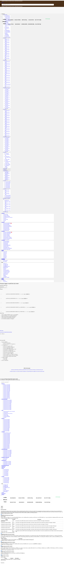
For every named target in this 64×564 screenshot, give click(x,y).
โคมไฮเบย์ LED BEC (6, 224)
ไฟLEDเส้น (3, 258)
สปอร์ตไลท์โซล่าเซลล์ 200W (7, 451)
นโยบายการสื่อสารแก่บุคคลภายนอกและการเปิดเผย (10, 355)
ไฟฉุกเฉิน (4, 488)
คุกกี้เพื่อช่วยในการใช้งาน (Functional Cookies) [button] (7, 532)
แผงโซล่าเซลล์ (5, 260)
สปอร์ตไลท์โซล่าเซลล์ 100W (7, 453)
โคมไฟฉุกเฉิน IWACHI (6, 271)
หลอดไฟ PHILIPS (7, 32)
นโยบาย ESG (5, 358)
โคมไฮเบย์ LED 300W (6, 419)
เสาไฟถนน (4, 152)
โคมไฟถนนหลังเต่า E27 (6, 237)
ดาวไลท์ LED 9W (5, 471)
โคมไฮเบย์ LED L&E (6, 228)
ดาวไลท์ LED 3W (5, 475)
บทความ (3, 278)
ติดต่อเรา (3, 279)
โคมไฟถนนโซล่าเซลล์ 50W (7, 406)
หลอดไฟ (12, 369)
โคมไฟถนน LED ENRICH (7, 232)
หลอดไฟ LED (5, 14)
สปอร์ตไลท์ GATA (5, 246)
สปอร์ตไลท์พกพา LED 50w (7, 461)
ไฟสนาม (3, 250)
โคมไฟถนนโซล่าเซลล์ (6, 238)
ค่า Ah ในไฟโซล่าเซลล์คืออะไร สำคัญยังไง (8, 318)
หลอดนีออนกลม (7, 30)
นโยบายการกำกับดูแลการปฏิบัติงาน (8, 353)
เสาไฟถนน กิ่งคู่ (7, 163)
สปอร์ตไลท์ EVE (5, 243)
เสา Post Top (7, 153)
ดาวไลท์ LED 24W (7, 181)
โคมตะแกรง (5, 263)
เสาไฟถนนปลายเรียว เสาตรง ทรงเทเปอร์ (7, 157)
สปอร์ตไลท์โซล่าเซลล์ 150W (7, 452)
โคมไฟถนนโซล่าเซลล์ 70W (7, 404)
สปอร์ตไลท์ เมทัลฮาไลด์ (6, 249)
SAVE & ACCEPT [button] (3, 560)
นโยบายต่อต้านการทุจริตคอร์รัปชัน (8, 350)
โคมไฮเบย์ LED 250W (6, 420)
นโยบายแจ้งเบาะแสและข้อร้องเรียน (8, 352)
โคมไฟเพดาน (24, 371)
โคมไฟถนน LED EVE (6, 234)
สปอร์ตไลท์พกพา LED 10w (7, 464)
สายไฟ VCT (5, 252)
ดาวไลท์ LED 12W (6, 470)
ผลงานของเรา (4, 493)
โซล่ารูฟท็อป (3, 259)
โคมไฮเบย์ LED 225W (6, 421)
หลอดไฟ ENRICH (7, 31)
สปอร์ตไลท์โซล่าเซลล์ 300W (7, 450)
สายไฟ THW (5, 251)
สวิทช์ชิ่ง (4, 275)
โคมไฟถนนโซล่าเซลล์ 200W (7, 401)
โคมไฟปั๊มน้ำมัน (5, 265)
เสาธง (4, 221)
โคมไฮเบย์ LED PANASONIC (7, 226)
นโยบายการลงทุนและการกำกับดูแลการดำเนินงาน (10, 354)
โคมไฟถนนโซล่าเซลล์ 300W (7, 400)
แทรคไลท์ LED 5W (7, 197)
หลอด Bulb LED (7, 15)
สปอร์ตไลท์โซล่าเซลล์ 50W (7, 454)
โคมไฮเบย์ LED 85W (6, 428)
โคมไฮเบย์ (3, 222)
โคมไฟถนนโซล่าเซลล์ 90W (7, 403)
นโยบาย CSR (5, 359)
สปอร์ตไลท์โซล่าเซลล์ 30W (7, 455)
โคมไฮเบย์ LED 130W (6, 425)
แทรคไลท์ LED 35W (6, 477)
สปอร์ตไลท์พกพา (5, 247)
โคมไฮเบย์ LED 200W (6, 422)
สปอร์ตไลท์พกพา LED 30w (7, 462)
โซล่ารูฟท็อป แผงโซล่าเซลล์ (5, 457)
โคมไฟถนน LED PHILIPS (7, 233)
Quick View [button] (1, 330)
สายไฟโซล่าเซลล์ (5, 273)
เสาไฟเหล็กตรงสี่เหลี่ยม (6, 216)
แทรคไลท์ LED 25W (6, 478)
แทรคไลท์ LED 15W (6, 479)
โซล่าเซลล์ (37, 371)
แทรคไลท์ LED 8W (7, 195)
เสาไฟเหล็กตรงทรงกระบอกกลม (7, 217)
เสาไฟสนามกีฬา (7, 159)
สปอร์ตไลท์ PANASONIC (6, 245)
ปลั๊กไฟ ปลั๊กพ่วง (5, 274)
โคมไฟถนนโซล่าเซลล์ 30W (7, 408)
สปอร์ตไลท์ (4, 109)
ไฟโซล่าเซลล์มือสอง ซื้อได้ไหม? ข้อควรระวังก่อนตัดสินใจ (10, 314)
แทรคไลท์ (20, 371)
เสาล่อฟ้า (6, 167)
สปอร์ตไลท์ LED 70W (6, 444)
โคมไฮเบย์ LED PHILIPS (6, 225)
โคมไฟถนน (5, 60)
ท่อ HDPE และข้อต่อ (6, 277)
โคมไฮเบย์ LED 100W (6, 427)
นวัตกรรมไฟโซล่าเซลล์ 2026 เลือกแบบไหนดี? (8, 317)
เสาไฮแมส (6, 160)
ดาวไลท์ (4, 180)
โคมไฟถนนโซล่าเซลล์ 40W (7, 407)
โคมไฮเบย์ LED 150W (6, 424)
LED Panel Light (5, 267)
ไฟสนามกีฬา (5, 168)
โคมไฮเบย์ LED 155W (6, 423)
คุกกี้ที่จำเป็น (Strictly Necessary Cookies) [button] (7, 513)
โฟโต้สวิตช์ (4, 276)
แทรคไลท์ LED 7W (7, 196)
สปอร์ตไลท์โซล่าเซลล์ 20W (7, 456)
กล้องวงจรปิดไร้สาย (6, 490)
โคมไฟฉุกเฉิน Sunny (6, 272)
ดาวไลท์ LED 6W (5, 473)
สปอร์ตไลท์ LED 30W (6, 446)
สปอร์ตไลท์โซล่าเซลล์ (6, 248)
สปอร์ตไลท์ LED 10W (6, 448)
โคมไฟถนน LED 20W (6, 397)
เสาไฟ (2, 410)
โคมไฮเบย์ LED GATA (6, 229)
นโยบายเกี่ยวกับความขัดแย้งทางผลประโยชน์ (9, 349)
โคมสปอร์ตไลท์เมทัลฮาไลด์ (5, 465)
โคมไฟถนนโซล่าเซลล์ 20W (7, 409)
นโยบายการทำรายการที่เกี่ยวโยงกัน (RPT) (9, 351)
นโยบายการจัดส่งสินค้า (5, 360)
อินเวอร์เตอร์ (5, 261)
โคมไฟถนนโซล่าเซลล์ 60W (7, 405)
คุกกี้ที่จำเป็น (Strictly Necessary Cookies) (7, 515)
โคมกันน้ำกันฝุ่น (29, 371)
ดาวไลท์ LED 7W (5, 472)
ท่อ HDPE (4, 489)
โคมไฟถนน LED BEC (6, 235)
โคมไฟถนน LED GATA (6, 236)
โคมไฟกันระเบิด (5, 264)
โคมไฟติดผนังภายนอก (6, 266)
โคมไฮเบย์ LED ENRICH (6, 223)
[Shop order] (3, 286)
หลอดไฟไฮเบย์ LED (6, 230)
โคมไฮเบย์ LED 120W (6, 426)
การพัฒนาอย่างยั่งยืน (5, 357)
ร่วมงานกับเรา (5, 281)
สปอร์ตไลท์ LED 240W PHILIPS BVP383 (6, 332)
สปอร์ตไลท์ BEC (5, 244)
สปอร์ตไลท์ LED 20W (6, 447)
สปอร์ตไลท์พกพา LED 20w (7, 463)
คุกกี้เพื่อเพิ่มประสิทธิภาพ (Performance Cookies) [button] (8, 540)
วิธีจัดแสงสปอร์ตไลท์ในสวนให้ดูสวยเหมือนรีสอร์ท (9, 316)
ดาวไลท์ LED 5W (5, 474)
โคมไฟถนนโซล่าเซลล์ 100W (7, 402)
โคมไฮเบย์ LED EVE (6, 227)
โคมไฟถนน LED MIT (6, 239)
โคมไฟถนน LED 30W (6, 396)
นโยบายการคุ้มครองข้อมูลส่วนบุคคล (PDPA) (9, 356)
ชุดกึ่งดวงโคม (7, 200)
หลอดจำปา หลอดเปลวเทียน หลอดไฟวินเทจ (7, 25)
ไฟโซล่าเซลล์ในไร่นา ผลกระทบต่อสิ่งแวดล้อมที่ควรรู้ (9, 315)
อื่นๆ (2, 262)
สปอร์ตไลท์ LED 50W (6, 445)
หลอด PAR (3, 467)
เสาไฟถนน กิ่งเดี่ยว (7, 164)
